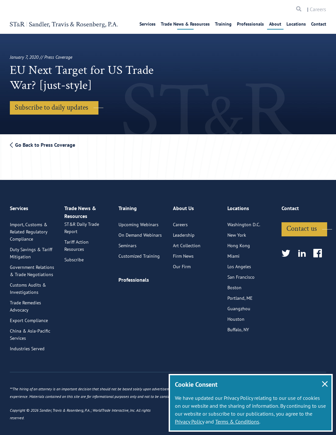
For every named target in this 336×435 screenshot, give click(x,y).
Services (147, 24)
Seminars (127, 242)
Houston (235, 316)
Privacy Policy (189, 421)
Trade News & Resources (185, 24)
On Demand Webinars (140, 232)
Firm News (183, 253)
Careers (318, 9)
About (275, 24)
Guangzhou (238, 305)
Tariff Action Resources (76, 249)
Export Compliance (29, 317)
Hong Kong (238, 242)
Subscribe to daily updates (51, 107)
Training (223, 24)
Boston (234, 284)
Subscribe (74, 263)
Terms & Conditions (237, 421)
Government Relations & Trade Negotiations (32, 267)
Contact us (301, 225)
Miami (233, 253)
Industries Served (27, 345)
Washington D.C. (243, 221)
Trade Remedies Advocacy (25, 303)
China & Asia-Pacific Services (30, 331)
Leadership (184, 232)
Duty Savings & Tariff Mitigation (31, 249)
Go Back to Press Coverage (42, 144)
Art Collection (186, 242)
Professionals (250, 24)
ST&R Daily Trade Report (81, 231)
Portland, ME (240, 295)
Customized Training (139, 253)
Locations (296, 24)
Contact (318, 24)
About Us (183, 208)
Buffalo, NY (238, 326)
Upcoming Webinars (138, 221)
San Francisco (241, 274)
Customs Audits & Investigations (28, 285)
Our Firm (182, 263)
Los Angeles (239, 263)
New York (236, 232)
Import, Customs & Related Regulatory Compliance (28, 228)
